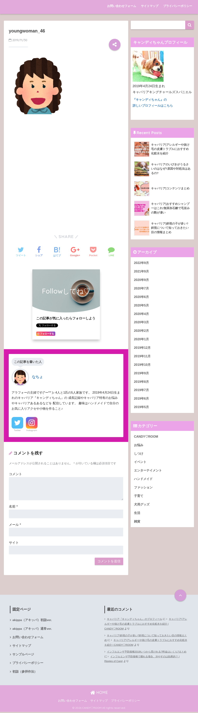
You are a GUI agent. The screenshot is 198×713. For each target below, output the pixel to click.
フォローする (46, 333)
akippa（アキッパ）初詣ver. (32, 620)
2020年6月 (142, 297)
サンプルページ (23, 655)
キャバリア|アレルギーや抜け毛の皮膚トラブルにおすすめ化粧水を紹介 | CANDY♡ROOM (145, 624)
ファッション (144, 491)
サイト (14, 543)
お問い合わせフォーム (121, 6)
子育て (139, 500)
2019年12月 (142, 349)
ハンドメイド (144, 482)
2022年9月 (142, 263)
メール (15, 525)
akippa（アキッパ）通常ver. (32, 628)
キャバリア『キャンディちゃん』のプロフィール (136, 619)
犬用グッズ (142, 508)
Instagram (31, 430)
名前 (13, 506)
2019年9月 (142, 375)
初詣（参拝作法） (24, 672)
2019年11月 (142, 358)
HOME (99, 693)
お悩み (139, 448)
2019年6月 (142, 401)
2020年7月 (142, 289)
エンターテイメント (149, 474)
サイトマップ (149, 6)
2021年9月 (142, 271)
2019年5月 (142, 410)
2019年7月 (142, 392)
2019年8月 (142, 384)
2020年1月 (142, 341)
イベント (140, 465)
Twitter (17, 430)
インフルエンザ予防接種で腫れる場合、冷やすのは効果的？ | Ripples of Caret (144, 659)
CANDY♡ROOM (146, 439)
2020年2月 (142, 332)
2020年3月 (142, 323)
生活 (137, 517)
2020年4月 (142, 315)
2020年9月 (142, 280)
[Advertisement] (66, 146)
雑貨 (137, 526)
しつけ (139, 457)
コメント (15, 474)
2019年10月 (142, 366)
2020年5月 (142, 306)
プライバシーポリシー (177, 6)
